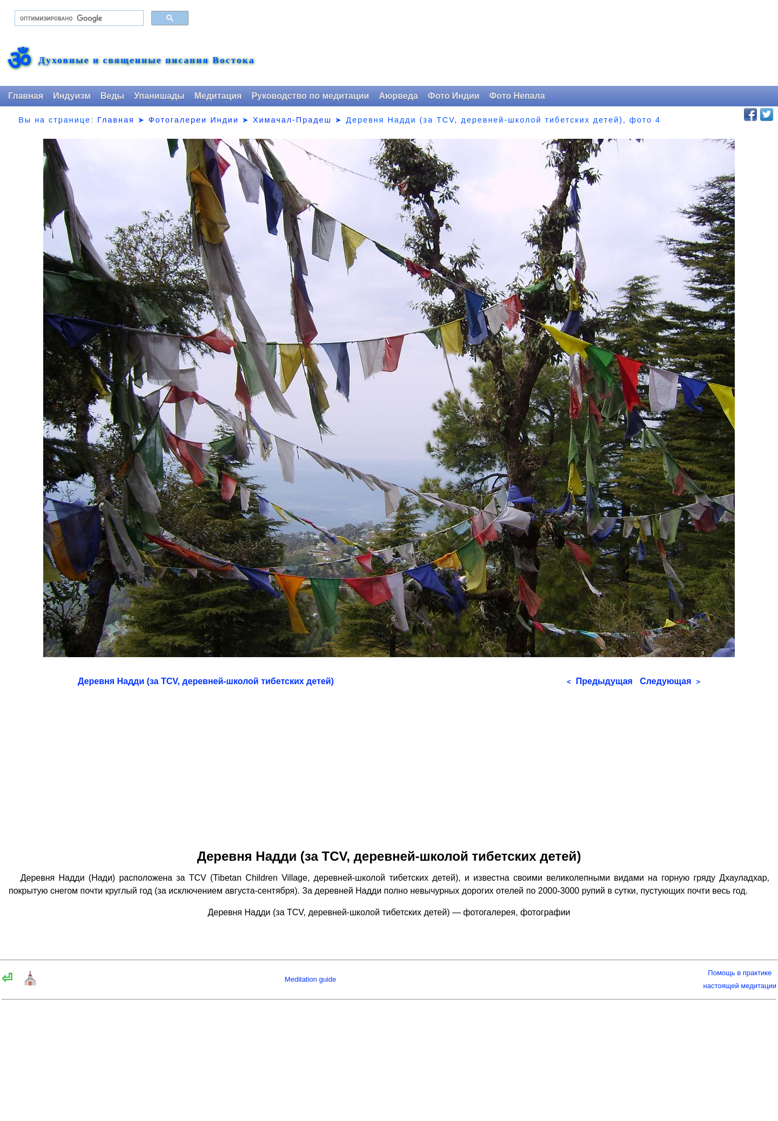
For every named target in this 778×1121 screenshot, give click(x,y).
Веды (112, 95)
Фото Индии (454, 95)
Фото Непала (517, 95)
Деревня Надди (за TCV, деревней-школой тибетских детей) (206, 681)
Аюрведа (398, 95)
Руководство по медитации (310, 95)
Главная (25, 95)
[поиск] (78, 18)
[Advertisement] (389, 764)
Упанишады (159, 95)
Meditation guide (310, 979)
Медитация (218, 95)
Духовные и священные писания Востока (146, 60)
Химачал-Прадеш (292, 120)
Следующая (670, 681)
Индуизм (72, 95)
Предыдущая (600, 681)
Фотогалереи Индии (194, 120)
